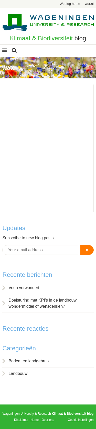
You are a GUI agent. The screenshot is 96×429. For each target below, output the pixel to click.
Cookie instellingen (81, 420)
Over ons (47, 420)
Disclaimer (21, 420)
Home (34, 420)
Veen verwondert (23, 287)
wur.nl (89, 4)
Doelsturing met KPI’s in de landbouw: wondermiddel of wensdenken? (43, 303)
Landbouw (17, 373)
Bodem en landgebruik (28, 361)
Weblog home (70, 4)
